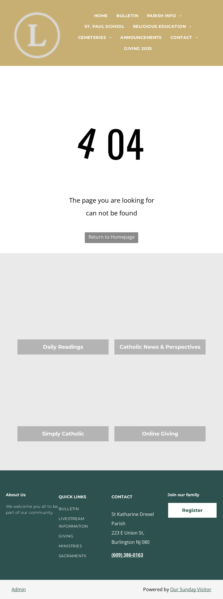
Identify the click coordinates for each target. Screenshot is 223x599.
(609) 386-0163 (127, 555)
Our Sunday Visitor (190, 589)
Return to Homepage (112, 237)
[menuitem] (101, 15)
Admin (19, 589)
